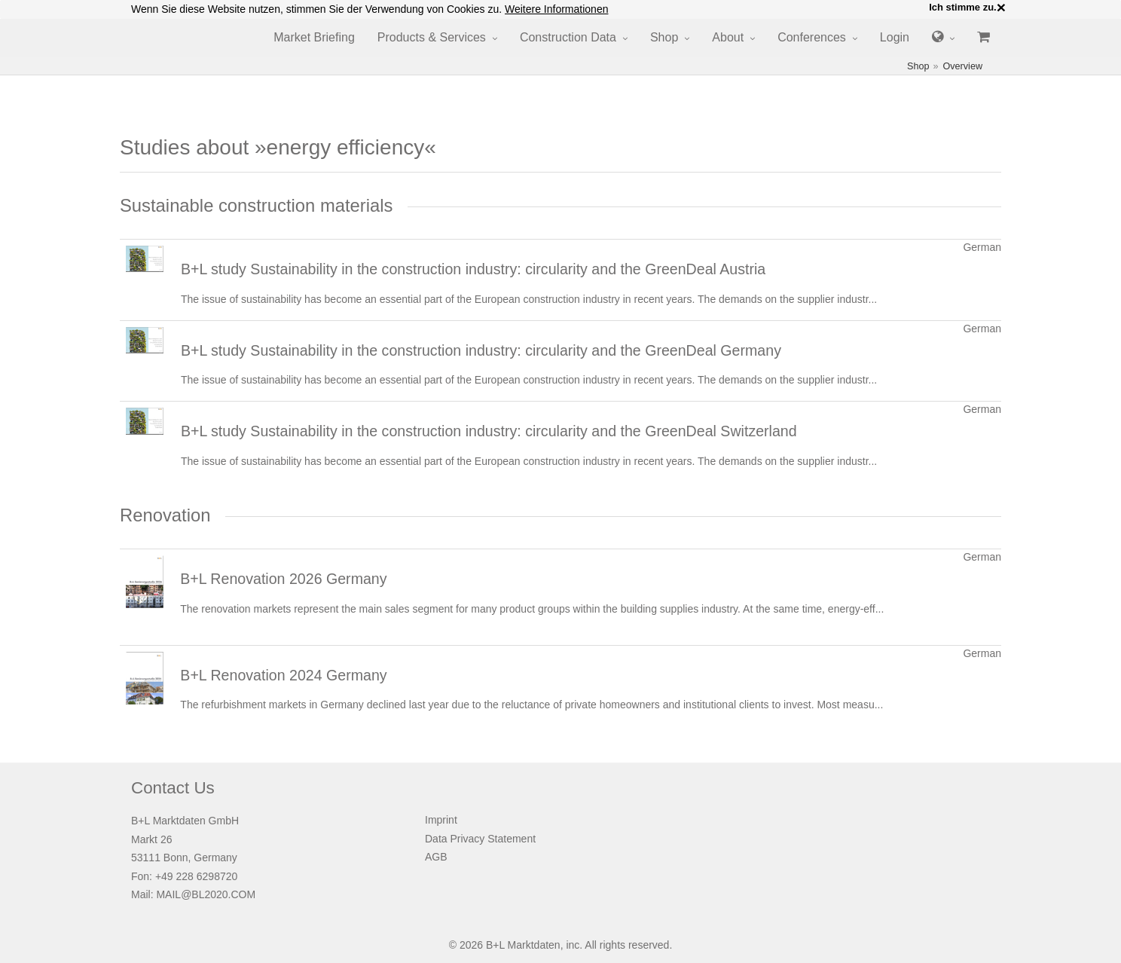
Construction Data (568, 37)
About (728, 37)
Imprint (441, 820)
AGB (436, 857)
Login (894, 37)
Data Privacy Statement (480, 839)
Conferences (811, 37)
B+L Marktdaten (523, 945)
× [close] (1001, 7)
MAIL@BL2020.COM (205, 894)
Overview (962, 66)
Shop (664, 37)
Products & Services (431, 37)
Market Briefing (314, 37)
